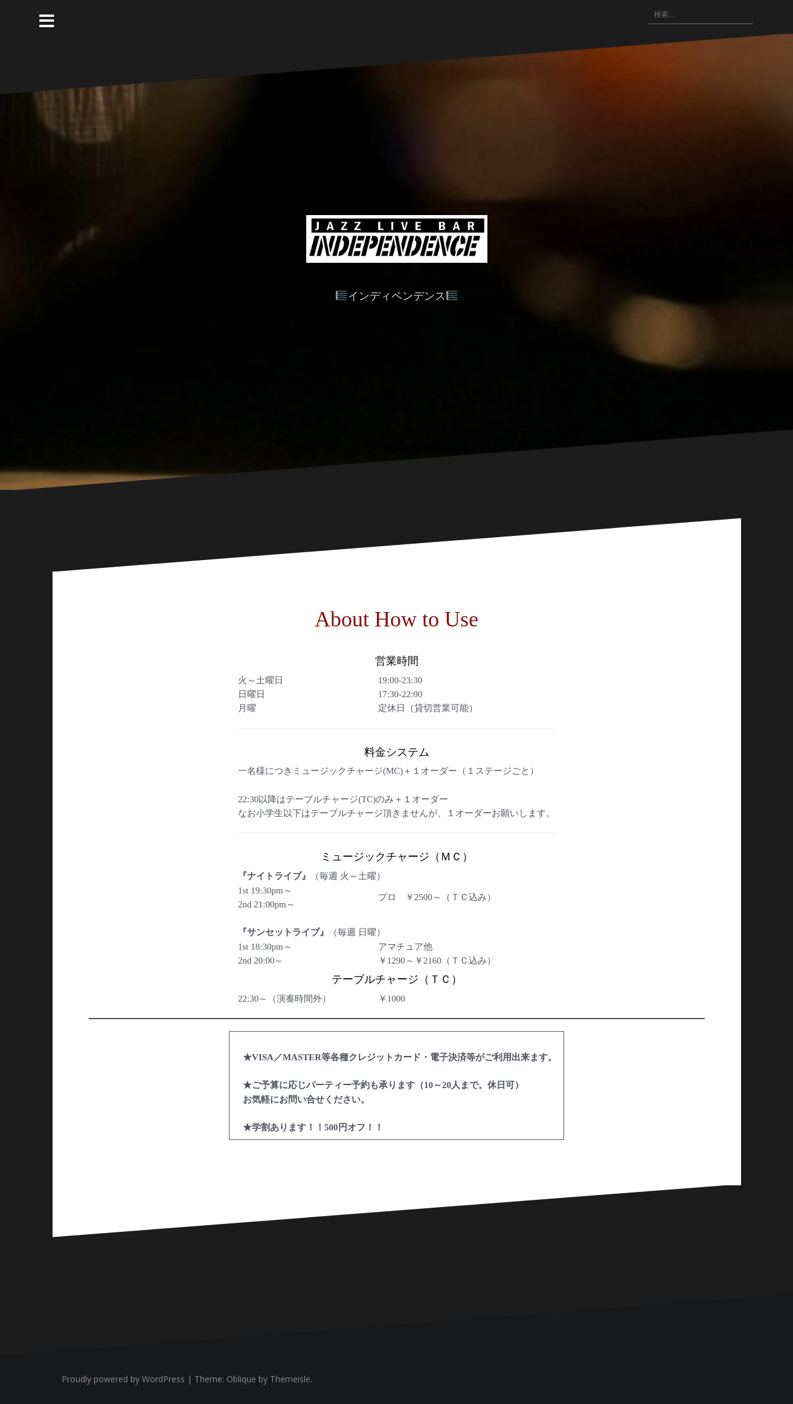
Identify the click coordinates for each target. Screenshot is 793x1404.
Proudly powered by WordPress (123, 1379)
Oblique (241, 1379)
